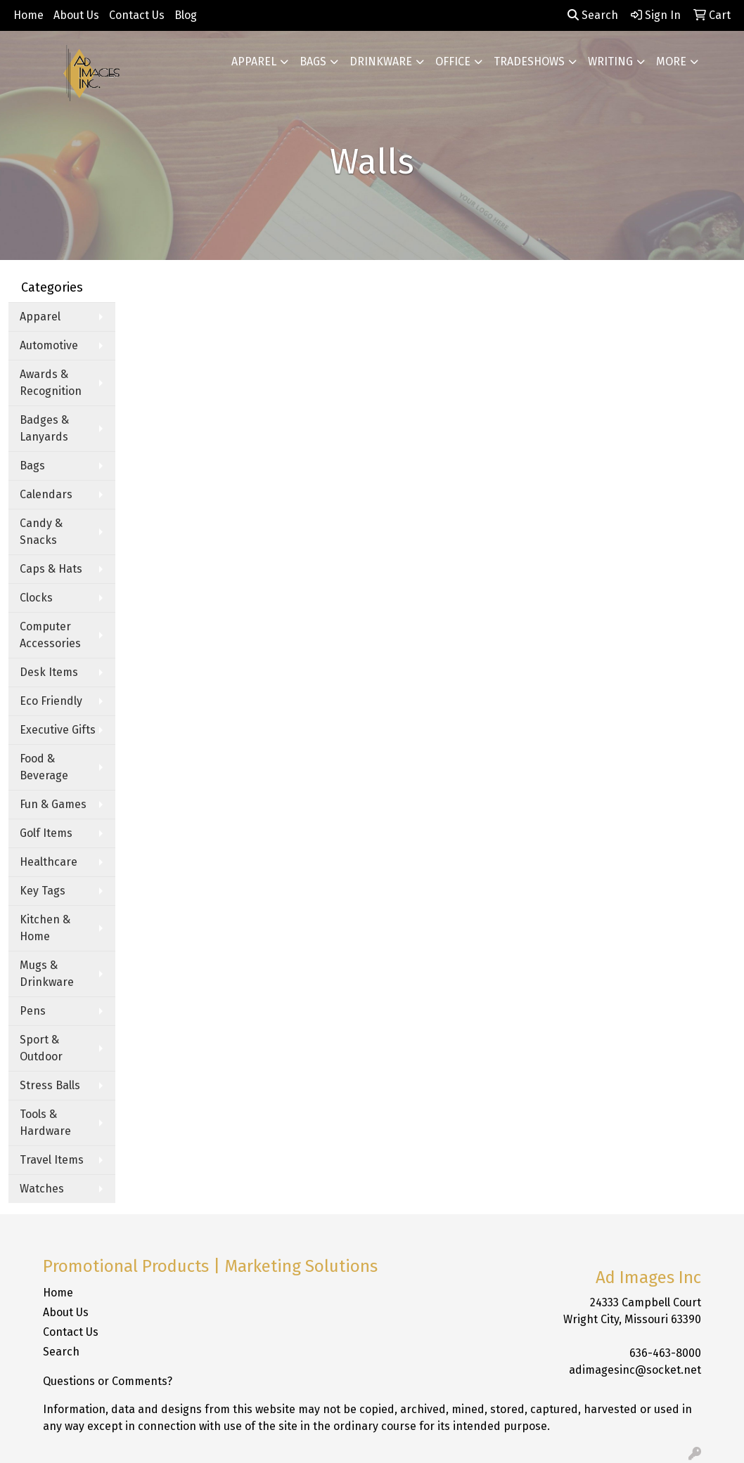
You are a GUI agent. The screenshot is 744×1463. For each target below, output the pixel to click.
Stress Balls (50, 1085)
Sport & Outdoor (41, 1048)
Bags (313, 61)
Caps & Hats (51, 569)
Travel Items (52, 1159)
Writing (610, 61)
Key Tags (42, 890)
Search (592, 15)
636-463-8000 (665, 1353)
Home (28, 15)
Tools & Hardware (45, 1122)
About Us (76, 15)
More (671, 61)
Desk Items (49, 672)
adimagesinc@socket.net (635, 1370)
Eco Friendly (51, 701)
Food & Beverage (44, 767)
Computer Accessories (50, 635)
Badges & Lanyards (44, 428)
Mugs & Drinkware (47, 973)
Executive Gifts (58, 729)
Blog (185, 15)
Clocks (36, 597)
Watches (42, 1188)
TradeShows (529, 61)
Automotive (49, 345)
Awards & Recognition (51, 383)
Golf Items (46, 833)
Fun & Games (53, 804)
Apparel (253, 61)
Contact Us (137, 15)
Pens (33, 1010)
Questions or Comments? (107, 1381)
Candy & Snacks (41, 531)
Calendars (46, 494)
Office (452, 61)
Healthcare (48, 862)
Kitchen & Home (45, 928)
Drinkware (380, 61)
